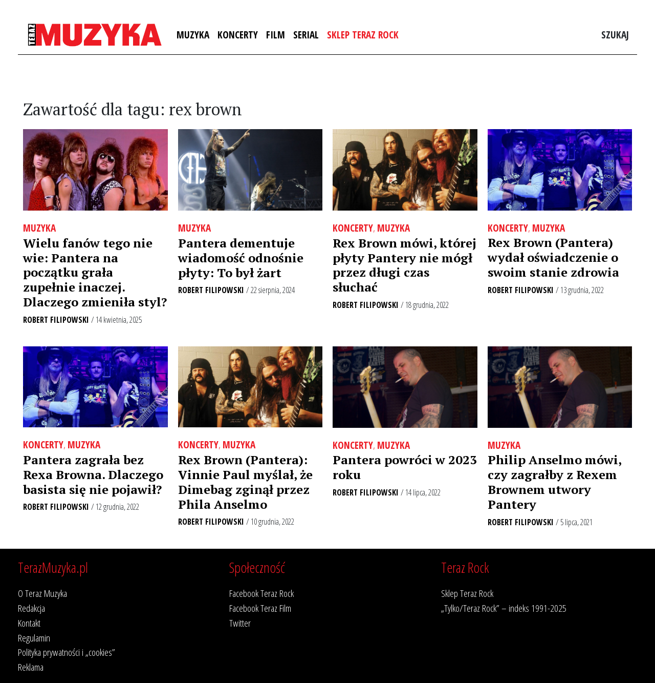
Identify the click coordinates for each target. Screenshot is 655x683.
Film (275, 35)
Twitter (240, 623)
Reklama (30, 667)
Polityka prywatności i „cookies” (66, 652)
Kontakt (29, 623)
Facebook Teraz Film (260, 608)
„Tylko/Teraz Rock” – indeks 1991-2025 (503, 608)
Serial (306, 35)
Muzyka (193, 35)
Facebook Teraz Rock (261, 593)
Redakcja (31, 608)
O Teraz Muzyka (42, 593)
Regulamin (34, 638)
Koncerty (237, 35)
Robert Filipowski (56, 319)
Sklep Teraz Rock (363, 35)
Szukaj (615, 35)
